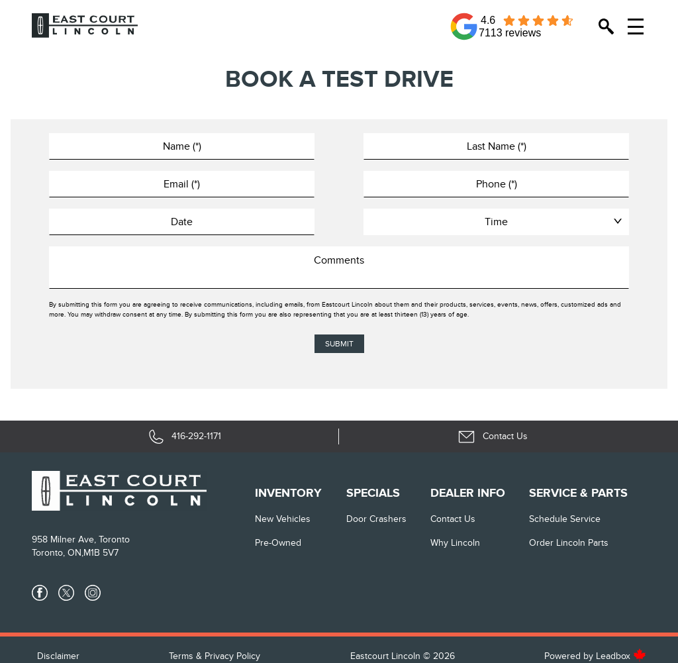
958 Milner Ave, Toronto (81, 539)
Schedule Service (565, 519)
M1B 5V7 (101, 552)
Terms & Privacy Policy (214, 656)
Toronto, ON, (57, 552)
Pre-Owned (278, 542)
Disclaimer (58, 656)
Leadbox (621, 656)
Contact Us (452, 519)
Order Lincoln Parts (568, 542)
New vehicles (283, 519)
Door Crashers (376, 519)
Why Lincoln (455, 542)
